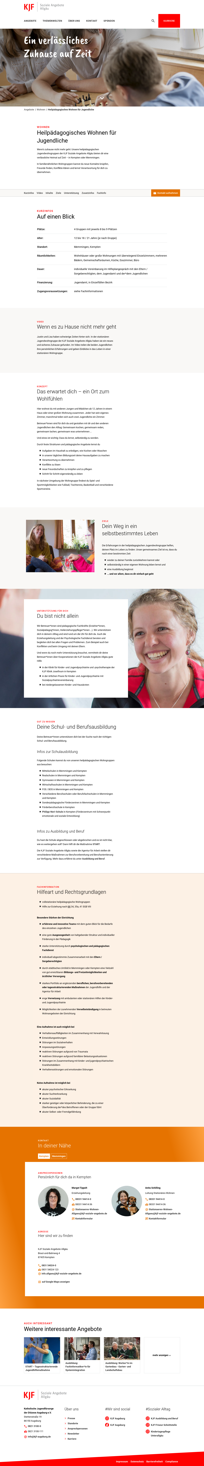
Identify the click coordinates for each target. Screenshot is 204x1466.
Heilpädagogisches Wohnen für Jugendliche (71, 109)
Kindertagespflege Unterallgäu (160, 1433)
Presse (71, 1418)
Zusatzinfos (88, 193)
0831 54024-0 (49, 1265)
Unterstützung (71, 193)
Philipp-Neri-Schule (52, 811)
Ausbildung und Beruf (93, 858)
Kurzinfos (29, 193)
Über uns (74, 21)
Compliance (171, 1461)
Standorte (73, 1423)
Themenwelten (52, 21)
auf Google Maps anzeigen (56, 1281)
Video (40, 193)
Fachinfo (101, 193)
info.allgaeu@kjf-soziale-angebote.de (61, 1273)
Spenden (109, 21)
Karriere (169, 21)
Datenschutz (137, 1461)
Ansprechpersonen (78, 1428)
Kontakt (91, 21)
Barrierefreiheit (154, 1461)
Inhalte (49, 193)
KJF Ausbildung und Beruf (164, 1418)
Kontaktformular (84, 1218)
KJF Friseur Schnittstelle (164, 1425)
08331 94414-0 (83, 1199)
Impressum (122, 1461)
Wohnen (41, 109)
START (96, 844)
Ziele (58, 193)
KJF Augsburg (117, 1418)
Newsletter (73, 1433)
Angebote (30, 21)
